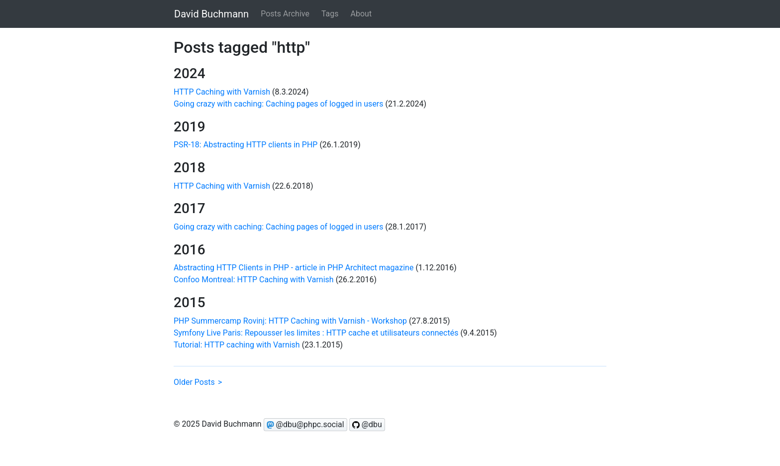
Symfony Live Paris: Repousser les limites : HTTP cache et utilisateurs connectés (316, 333)
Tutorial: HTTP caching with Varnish (237, 345)
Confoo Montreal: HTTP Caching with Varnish (254, 279)
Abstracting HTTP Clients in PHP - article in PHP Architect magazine (293, 267)
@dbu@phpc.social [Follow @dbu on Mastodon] (305, 424)
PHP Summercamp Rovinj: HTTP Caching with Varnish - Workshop (290, 321)
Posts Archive (285, 13)
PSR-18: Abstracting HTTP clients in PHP (245, 144)
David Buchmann (211, 14)
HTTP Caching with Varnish (222, 92)
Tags (330, 13)
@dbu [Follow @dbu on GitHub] (367, 424)
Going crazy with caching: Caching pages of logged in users (279, 104)
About (361, 13)
